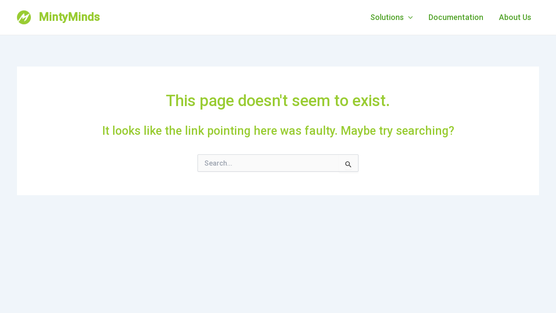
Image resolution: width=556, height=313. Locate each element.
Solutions (391, 17)
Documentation (456, 17)
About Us (515, 17)
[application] (408, 17)
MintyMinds (69, 16)
